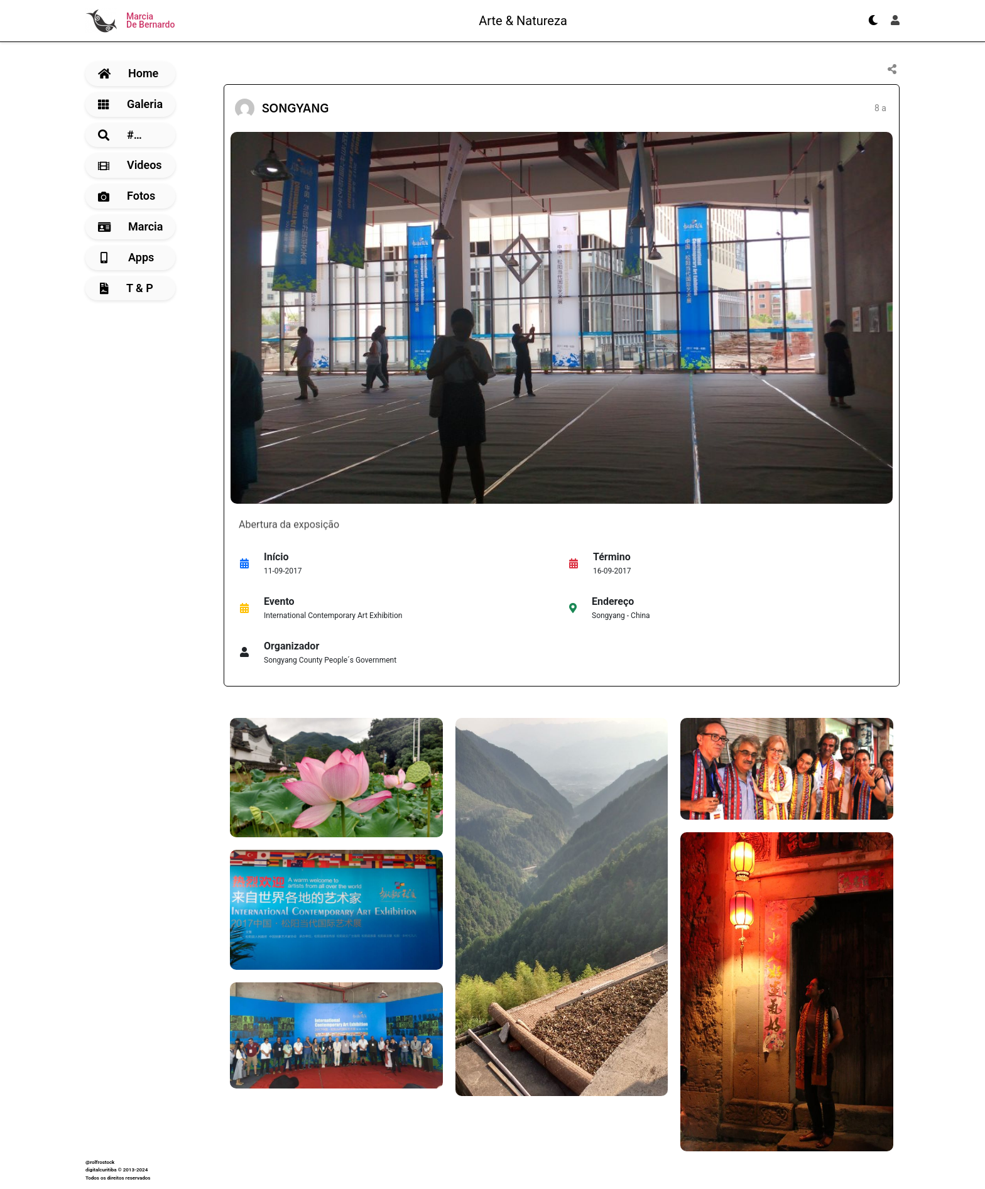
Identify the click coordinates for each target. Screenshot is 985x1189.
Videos (130, 164)
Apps (127, 257)
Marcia (130, 226)
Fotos (126, 195)
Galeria (130, 104)
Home (128, 73)
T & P (126, 288)
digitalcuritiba (100, 1170)
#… (120, 134)
